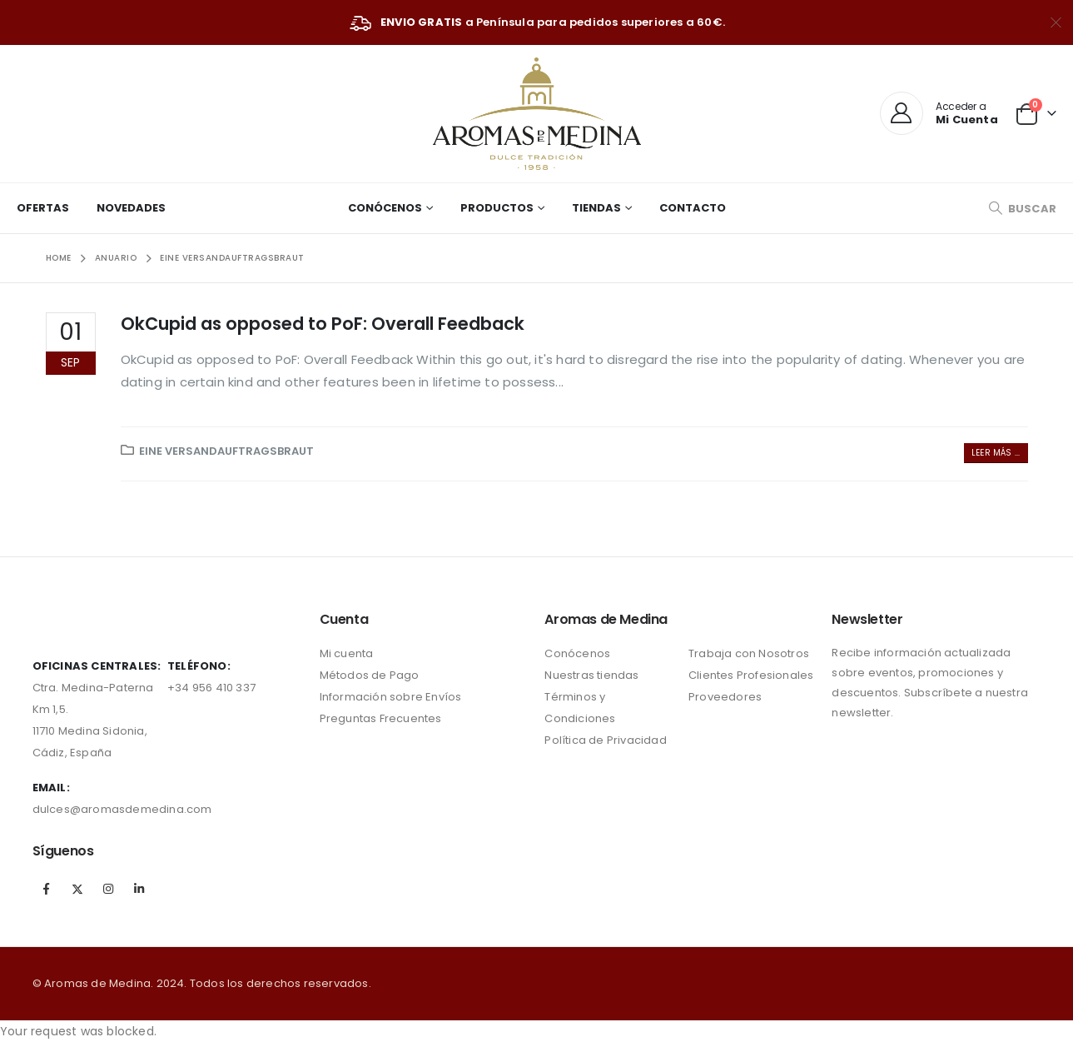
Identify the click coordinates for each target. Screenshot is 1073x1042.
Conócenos (385, 208)
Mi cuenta (347, 653)
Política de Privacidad (605, 740)
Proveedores (725, 697)
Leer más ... (995, 452)
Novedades (131, 208)
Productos (497, 208)
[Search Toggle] (1022, 208)
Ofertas (43, 208)
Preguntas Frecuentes (381, 718)
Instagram (108, 888)
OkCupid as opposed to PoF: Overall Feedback (322, 324)
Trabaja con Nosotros (748, 653)
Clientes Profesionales (750, 675)
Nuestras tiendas (591, 675)
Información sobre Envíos (391, 697)
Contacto (692, 208)
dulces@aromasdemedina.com (122, 809)
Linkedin (139, 888)
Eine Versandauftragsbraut (226, 451)
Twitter (77, 888)
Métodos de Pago (370, 675)
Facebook (46, 888)
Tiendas (596, 208)
